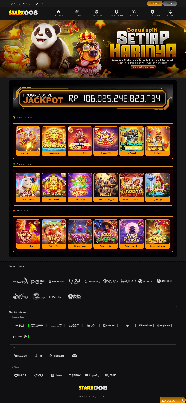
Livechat (39, 4)
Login (170, 3)
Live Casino (97, 13)
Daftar (155, 3)
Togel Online (152, 13)
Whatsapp (15, 4)
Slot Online (77, 13)
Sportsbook (116, 13)
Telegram (27, 4)
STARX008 (87, 397)
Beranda (59, 13)
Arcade (134, 13)
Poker (170, 13)
